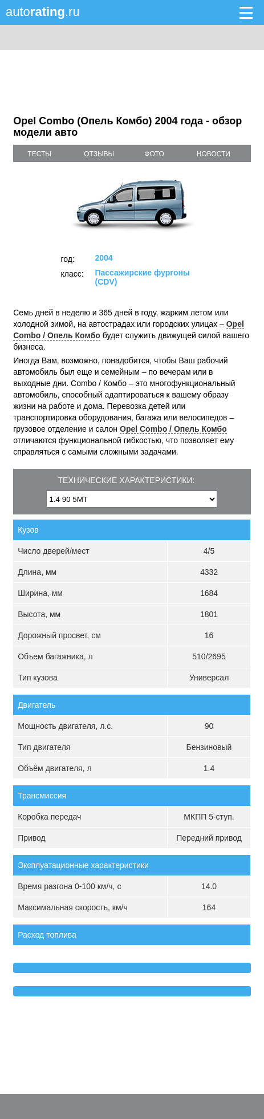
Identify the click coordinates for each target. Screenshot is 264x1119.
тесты (39, 154)
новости (213, 154)
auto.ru (43, 12)
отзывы (99, 154)
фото (154, 154)
